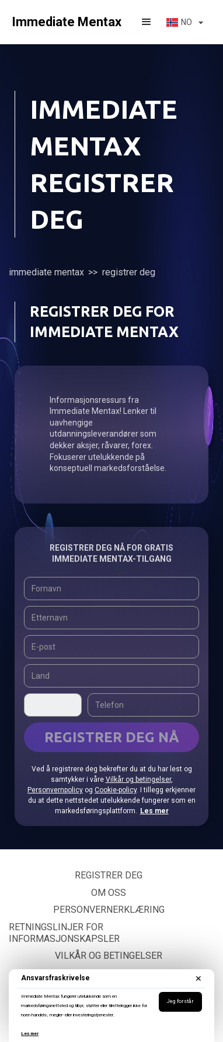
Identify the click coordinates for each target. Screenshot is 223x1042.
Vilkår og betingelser (138, 779)
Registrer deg (108, 875)
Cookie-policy (116, 790)
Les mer (30, 1033)
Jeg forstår (180, 1001)
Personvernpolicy (55, 790)
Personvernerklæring (109, 909)
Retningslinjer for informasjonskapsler (64, 933)
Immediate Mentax (46, 272)
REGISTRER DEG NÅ (111, 737)
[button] (147, 22)
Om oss (108, 892)
